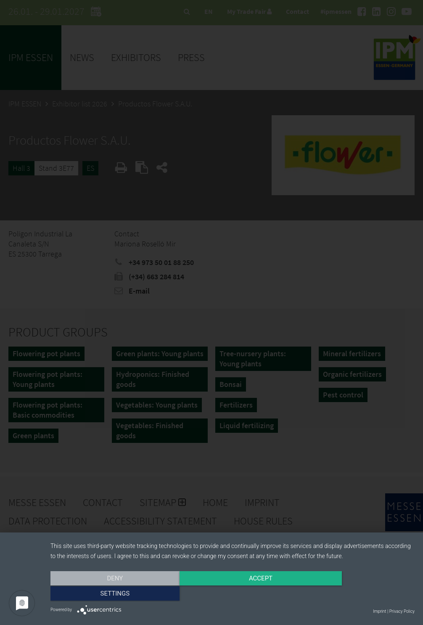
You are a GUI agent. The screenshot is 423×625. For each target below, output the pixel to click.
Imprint (379, 611)
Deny (105, 594)
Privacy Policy (402, 611)
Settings (360, 594)
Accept (232, 594)
